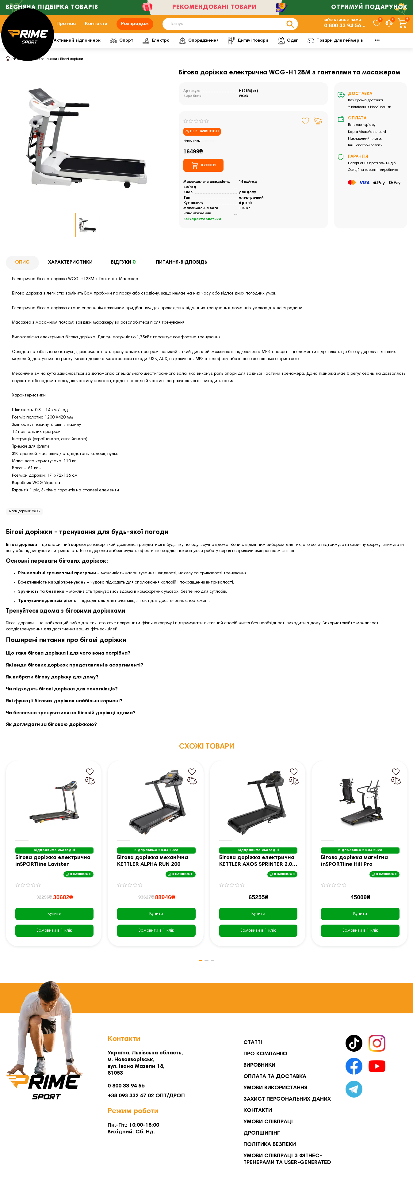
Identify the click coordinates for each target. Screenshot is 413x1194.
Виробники (259, 1065)
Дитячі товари (302, 49)
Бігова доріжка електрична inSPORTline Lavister (52, 870)
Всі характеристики (202, 228)
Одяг (344, 49)
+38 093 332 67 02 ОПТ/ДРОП (146, 1096)
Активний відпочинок (118, 49)
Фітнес (66, 49)
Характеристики (70, 271)
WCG (243, 105)
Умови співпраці (268, 1122)
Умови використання (275, 1088)
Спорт (169, 49)
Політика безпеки (269, 1144)
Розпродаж (135, 28)
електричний (251, 207)
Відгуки (124, 272)
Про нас (66, 28)
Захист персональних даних (287, 1099)
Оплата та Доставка (274, 1076)
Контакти (96, 28)
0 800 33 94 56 (342, 30)
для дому (247, 201)
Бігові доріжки (71, 68)
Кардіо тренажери (42, 68)
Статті (252, 1043)
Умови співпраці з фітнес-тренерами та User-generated (287, 1159)
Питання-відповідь (181, 271)
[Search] (230, 29)
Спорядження (251, 49)
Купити (54, 923)
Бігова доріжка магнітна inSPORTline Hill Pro (354, 870)
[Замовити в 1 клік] (54, 940)
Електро (206, 49)
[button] (197, 970)
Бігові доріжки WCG (24, 520)
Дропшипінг (261, 1133)
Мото (375, 49)
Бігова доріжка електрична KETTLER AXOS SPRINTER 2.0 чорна (256, 870)
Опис (22, 271)
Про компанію (265, 1054)
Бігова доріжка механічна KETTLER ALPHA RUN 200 (152, 870)
